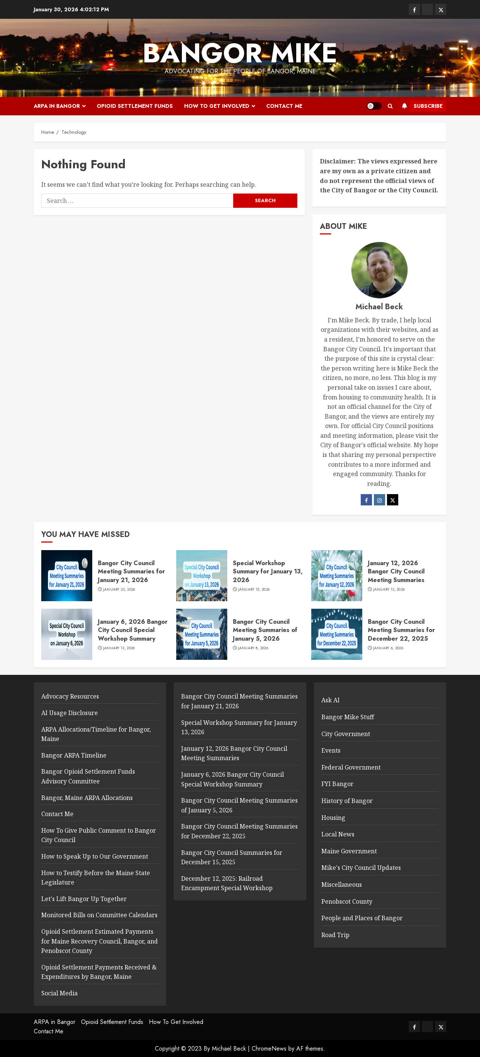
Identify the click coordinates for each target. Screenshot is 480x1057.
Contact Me (284, 106)
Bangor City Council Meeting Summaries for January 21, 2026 (131, 571)
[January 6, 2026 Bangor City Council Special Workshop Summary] (66, 634)
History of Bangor (347, 801)
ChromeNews (269, 1048)
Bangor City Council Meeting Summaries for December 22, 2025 (401, 630)
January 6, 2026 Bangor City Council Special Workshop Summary (133, 630)
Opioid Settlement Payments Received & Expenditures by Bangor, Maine (99, 972)
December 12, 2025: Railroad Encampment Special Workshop (227, 883)
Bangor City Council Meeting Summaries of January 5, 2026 (265, 630)
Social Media (59, 993)
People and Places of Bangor (362, 918)
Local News (337, 834)
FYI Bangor (337, 784)
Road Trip (335, 935)
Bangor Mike (240, 53)
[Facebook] (366, 499)
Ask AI (330, 700)
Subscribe (420, 106)
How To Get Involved (216, 106)
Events (330, 750)
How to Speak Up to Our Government (94, 856)
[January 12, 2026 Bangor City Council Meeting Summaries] (336, 575)
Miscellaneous (341, 884)
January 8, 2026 (253, 648)
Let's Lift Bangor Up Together (84, 899)
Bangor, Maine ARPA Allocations (87, 798)
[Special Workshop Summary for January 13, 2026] (201, 575)
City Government (345, 734)
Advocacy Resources (70, 696)
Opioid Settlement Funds (135, 106)
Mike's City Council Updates (361, 867)
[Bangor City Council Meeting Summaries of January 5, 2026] (201, 634)
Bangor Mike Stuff (347, 717)
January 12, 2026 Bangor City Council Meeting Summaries (396, 571)
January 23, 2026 (119, 589)
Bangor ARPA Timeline (73, 755)
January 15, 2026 (254, 589)
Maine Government (349, 851)
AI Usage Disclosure (69, 713)
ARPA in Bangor (57, 106)
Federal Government (351, 767)
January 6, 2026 (388, 648)
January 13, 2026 (389, 589)
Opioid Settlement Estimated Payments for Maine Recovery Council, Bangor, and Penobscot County (99, 941)
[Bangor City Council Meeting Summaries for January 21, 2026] (66, 575)
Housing (333, 818)
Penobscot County (346, 901)
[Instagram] (379, 499)
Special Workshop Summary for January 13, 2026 (268, 571)
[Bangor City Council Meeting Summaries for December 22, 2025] (336, 634)
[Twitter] (392, 499)
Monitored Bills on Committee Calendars (99, 915)
